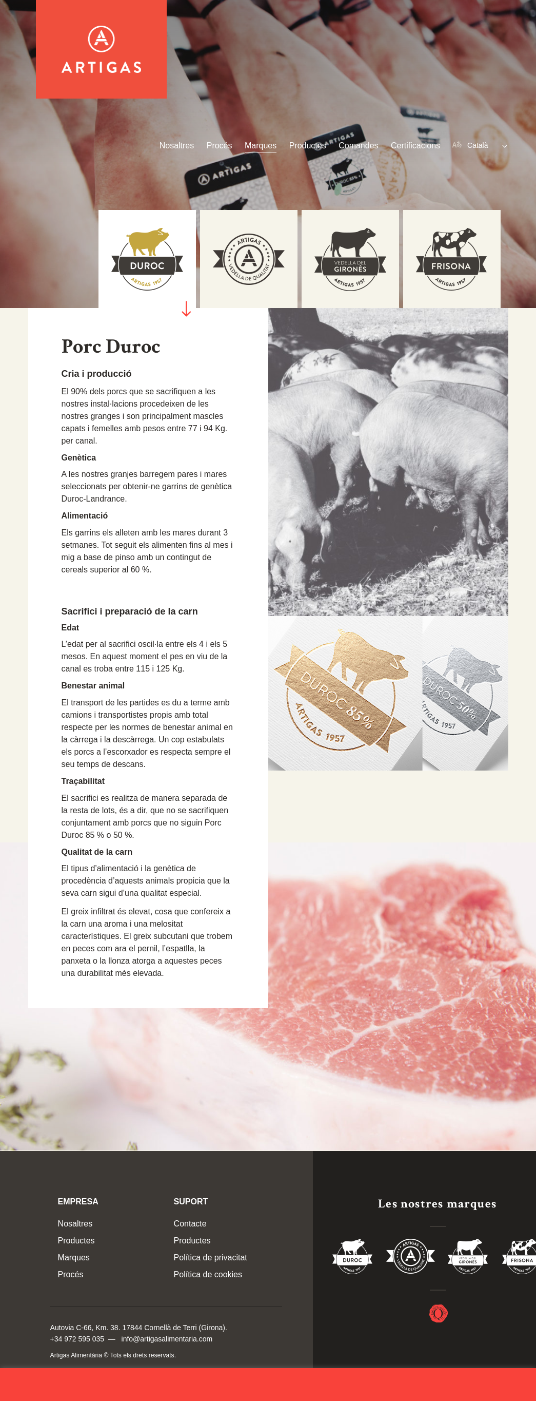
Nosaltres (177, 145)
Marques (260, 145)
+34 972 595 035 (77, 1339)
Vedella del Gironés (468, 1258)
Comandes (358, 145)
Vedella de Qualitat (410, 1258)
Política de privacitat (210, 1257)
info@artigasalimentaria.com (167, 1339)
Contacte (190, 1223)
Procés (219, 145)
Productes (307, 145)
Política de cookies (208, 1274)
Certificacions (415, 145)
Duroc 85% (352, 1258)
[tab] (452, 259)
